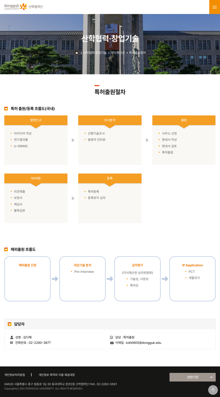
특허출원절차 (137, 53)
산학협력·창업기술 (95, 53)
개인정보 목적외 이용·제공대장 (57, 375)
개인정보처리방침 (14, 375)
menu (214, 7)
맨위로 (213, 390)
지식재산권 (118, 53)
